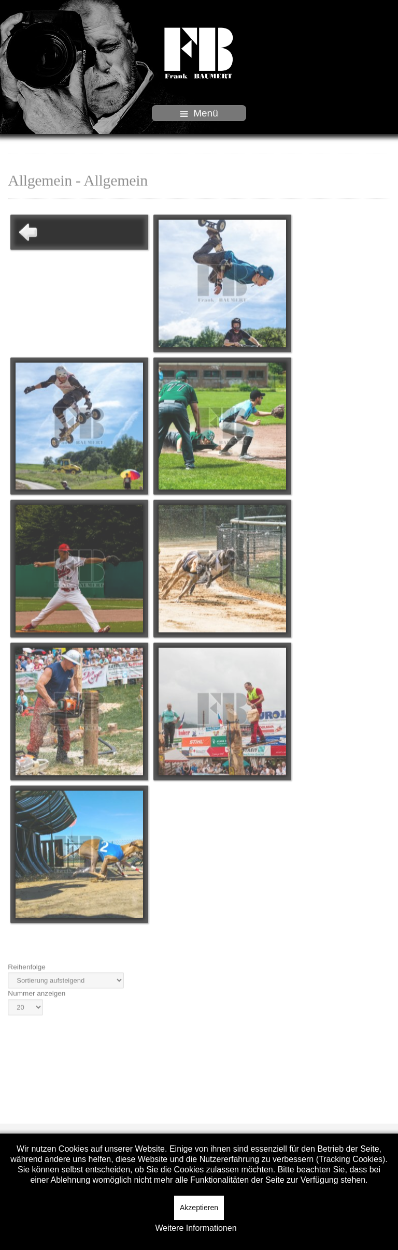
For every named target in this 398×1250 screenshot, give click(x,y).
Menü (199, 113)
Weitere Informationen (195, 1228)
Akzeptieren (199, 1207)
